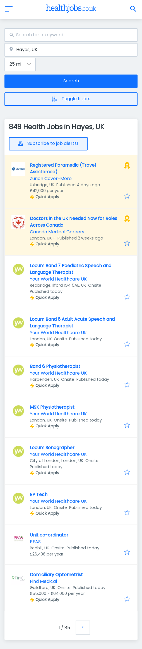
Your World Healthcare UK (58, 279)
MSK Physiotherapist (52, 407)
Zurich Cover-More (51, 178)
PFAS (35, 541)
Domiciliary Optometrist (56, 574)
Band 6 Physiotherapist (55, 366)
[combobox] (71, 35)
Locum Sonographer (52, 447)
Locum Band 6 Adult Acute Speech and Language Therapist (72, 322)
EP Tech (38, 494)
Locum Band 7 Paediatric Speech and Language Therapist (70, 269)
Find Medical (43, 581)
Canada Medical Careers (57, 232)
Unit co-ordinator (49, 535)
